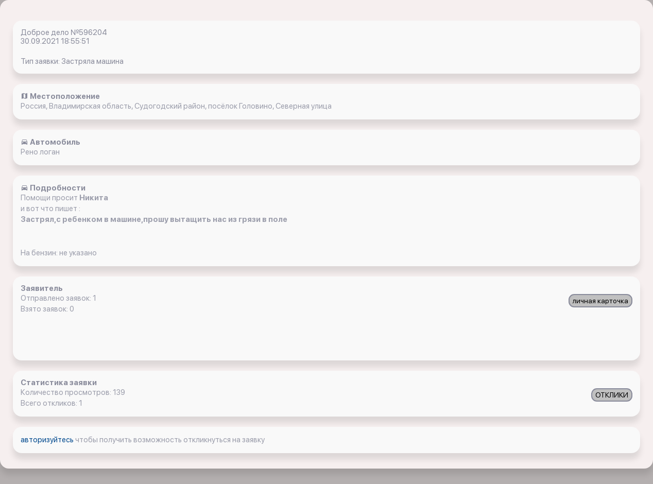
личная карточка (600, 301)
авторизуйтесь (48, 439)
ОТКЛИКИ (611, 395)
